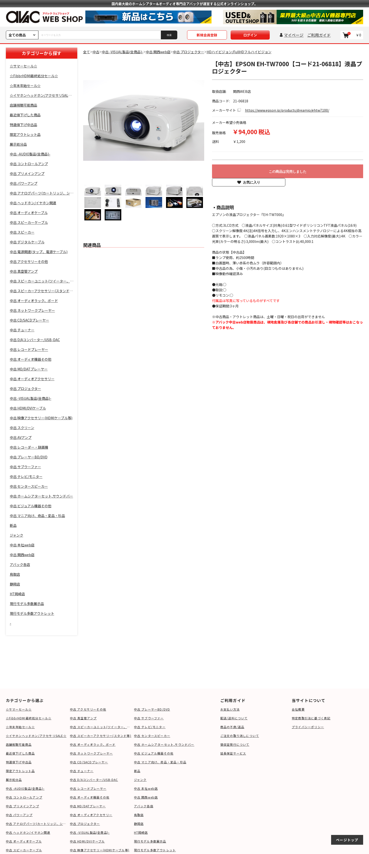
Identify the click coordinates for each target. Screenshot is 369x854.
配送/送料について (234, 718)
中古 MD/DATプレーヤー (88, 806)
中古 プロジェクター (85, 824)
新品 (137, 771)
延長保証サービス (233, 753)
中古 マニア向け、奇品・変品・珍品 (160, 762)
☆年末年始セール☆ (20, 727)
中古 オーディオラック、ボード (93, 744)
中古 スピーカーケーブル (24, 850)
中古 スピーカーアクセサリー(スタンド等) (100, 736)
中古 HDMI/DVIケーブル (87, 841)
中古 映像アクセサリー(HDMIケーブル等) (99, 850)
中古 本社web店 (146, 788)
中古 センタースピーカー (152, 736)
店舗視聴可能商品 (19, 744)
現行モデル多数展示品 (150, 841)
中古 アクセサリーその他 (88, 709)
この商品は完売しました (287, 171)
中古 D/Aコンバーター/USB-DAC (94, 780)
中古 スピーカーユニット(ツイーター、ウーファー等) (101, 727)
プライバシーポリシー (308, 727)
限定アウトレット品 (20, 771)
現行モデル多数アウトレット (155, 850)
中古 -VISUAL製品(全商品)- (90, 832)
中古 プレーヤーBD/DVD (152, 709)
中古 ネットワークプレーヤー (91, 753)
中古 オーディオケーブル (24, 841)
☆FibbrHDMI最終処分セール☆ (29, 718)
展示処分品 (14, 780)
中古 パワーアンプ (19, 815)
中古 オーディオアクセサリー (91, 815)
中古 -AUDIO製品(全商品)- (25, 788)
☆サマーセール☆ (19, 709)
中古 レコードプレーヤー (88, 788)
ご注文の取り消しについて (239, 736)
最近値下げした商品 (20, 753)
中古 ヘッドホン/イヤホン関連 (28, 832)
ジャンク (140, 780)
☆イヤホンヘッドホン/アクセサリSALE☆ (36, 736)
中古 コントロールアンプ (24, 797)
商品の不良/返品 (232, 727)
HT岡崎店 (141, 832)
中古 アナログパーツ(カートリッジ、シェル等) (36, 824)
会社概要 (298, 709)
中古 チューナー (82, 771)
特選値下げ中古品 (19, 762)
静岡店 (139, 824)
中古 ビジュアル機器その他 (154, 753)
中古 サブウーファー (149, 718)
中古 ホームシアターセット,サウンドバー (164, 744)
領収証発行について (234, 744)
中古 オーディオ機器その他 (90, 797)
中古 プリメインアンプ (22, 806)
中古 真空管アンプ (83, 718)
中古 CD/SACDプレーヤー (89, 762)
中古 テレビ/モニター (150, 727)
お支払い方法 (230, 709)
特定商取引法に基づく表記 (311, 718)
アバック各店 (143, 806)
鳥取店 (139, 815)
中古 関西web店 (146, 797)
